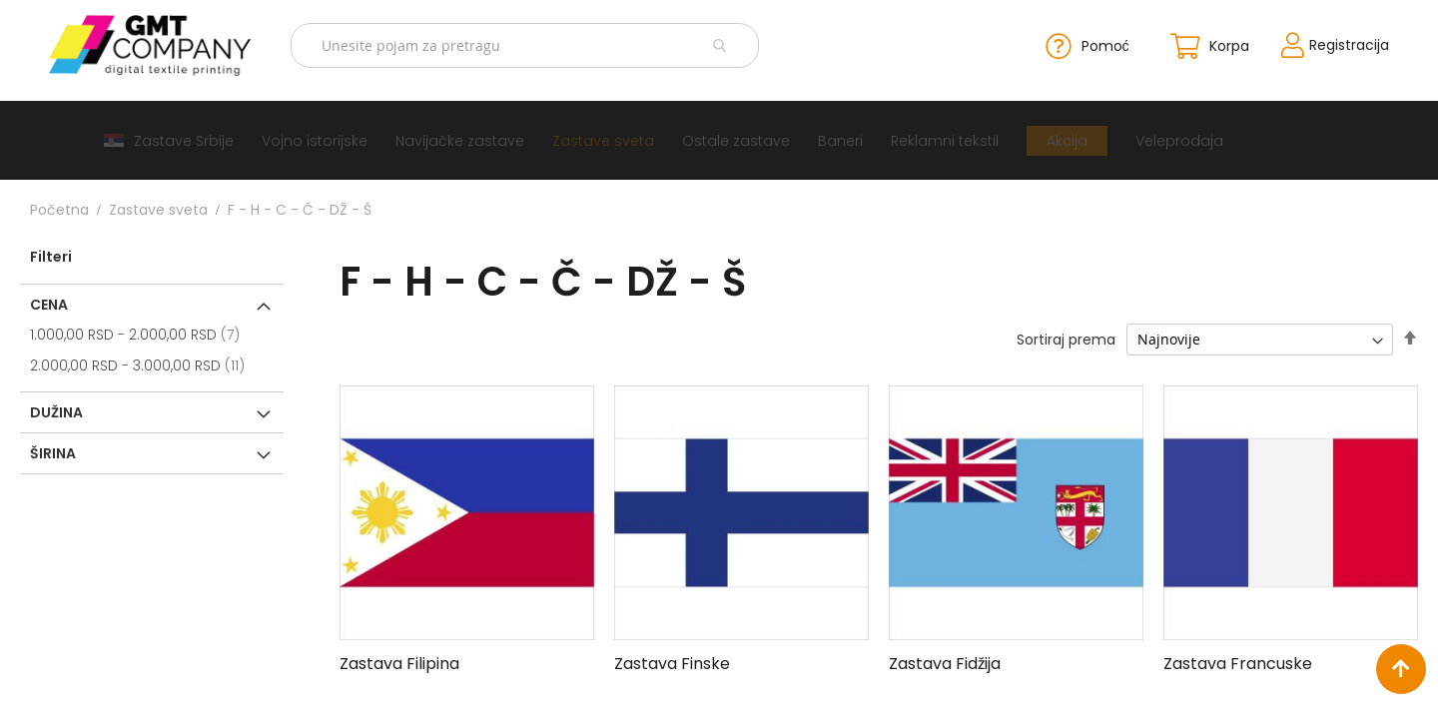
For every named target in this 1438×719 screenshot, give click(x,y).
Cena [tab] (49, 303)
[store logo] (169, 44)
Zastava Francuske (1237, 661)
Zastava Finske (672, 661)
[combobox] (531, 44)
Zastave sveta (158, 208)
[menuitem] (169, 138)
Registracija (1326, 44)
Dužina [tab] (56, 410)
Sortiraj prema (1066, 338)
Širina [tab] (53, 451)
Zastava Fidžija (945, 661)
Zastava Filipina (399, 661)
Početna (59, 208)
